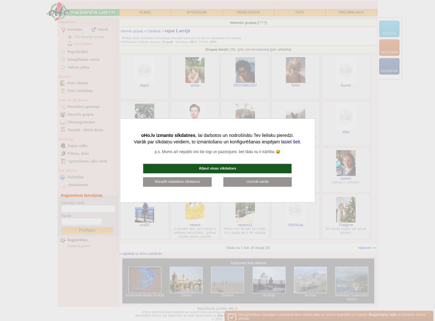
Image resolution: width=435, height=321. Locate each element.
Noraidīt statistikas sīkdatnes (177, 181)
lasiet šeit (290, 141)
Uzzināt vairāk (258, 181)
